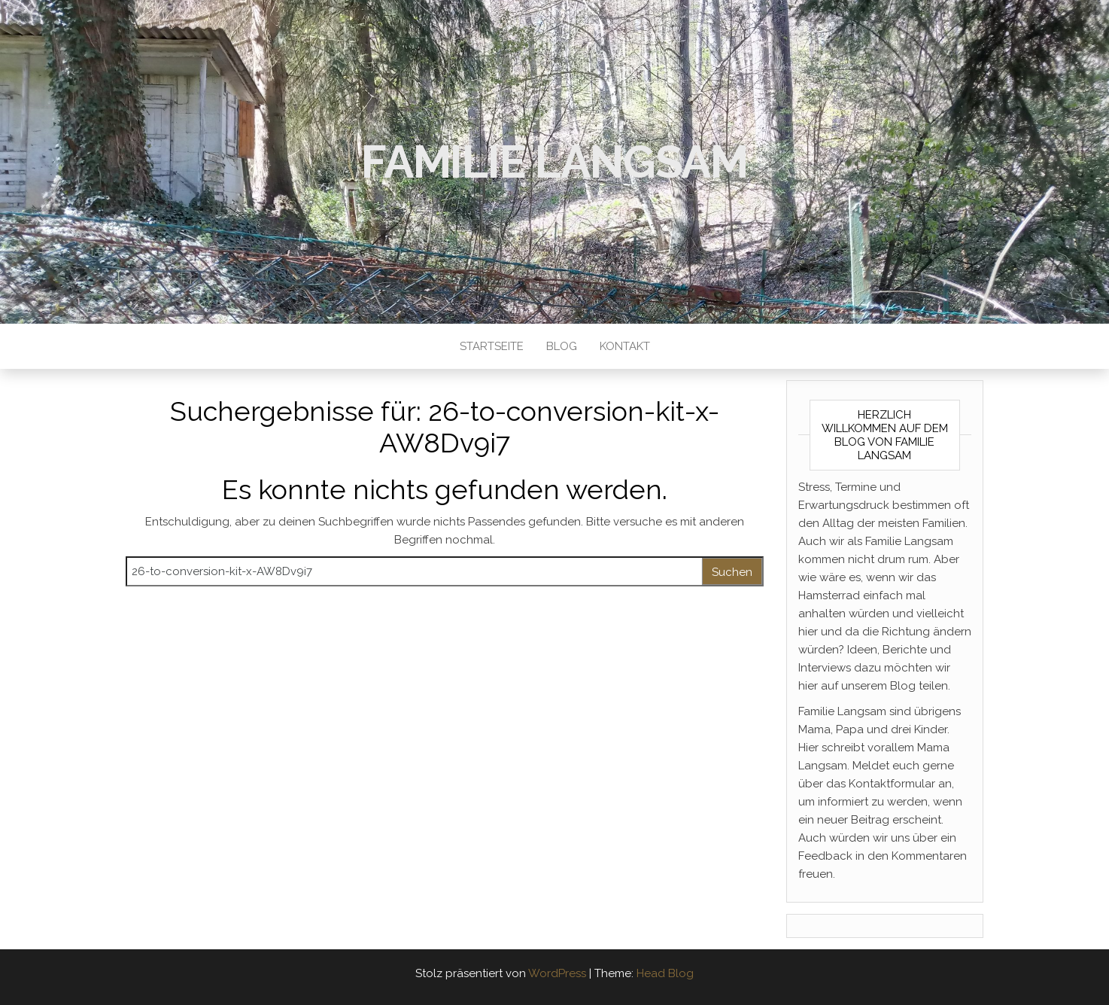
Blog (561, 346)
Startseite (492, 346)
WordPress (557, 973)
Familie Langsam (554, 162)
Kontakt (625, 346)
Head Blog (665, 973)
